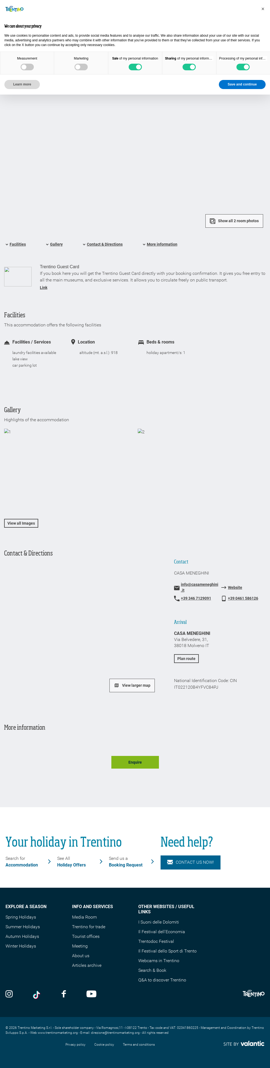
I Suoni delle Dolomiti (158, 922)
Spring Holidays (20, 917)
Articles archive (86, 965)
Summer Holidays (22, 926)
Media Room (84, 917)
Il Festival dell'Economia (161, 931)
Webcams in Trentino (158, 960)
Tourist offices (86, 936)
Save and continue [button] (242, 84)
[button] (262, 8)
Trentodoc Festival (156, 941)
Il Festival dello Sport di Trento (167, 951)
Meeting (80, 946)
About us (80, 955)
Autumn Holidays (22, 936)
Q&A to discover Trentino (162, 980)
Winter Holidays (20, 946)
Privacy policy (75, 1044)
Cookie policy (104, 1044)
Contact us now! (190, 862)
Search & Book (152, 970)
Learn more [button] (22, 84)
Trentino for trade (88, 926)
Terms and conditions (139, 1044)
